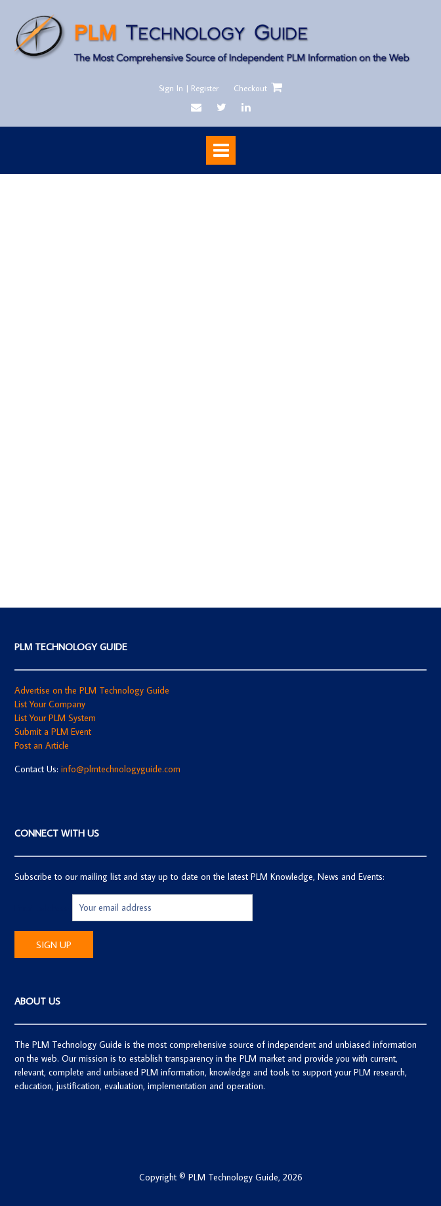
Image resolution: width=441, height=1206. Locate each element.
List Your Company (49, 704)
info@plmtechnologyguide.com (120, 769)
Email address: (43, 907)
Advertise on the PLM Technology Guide (91, 690)
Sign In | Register (189, 88)
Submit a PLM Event (52, 732)
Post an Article (41, 745)
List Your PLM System (55, 718)
